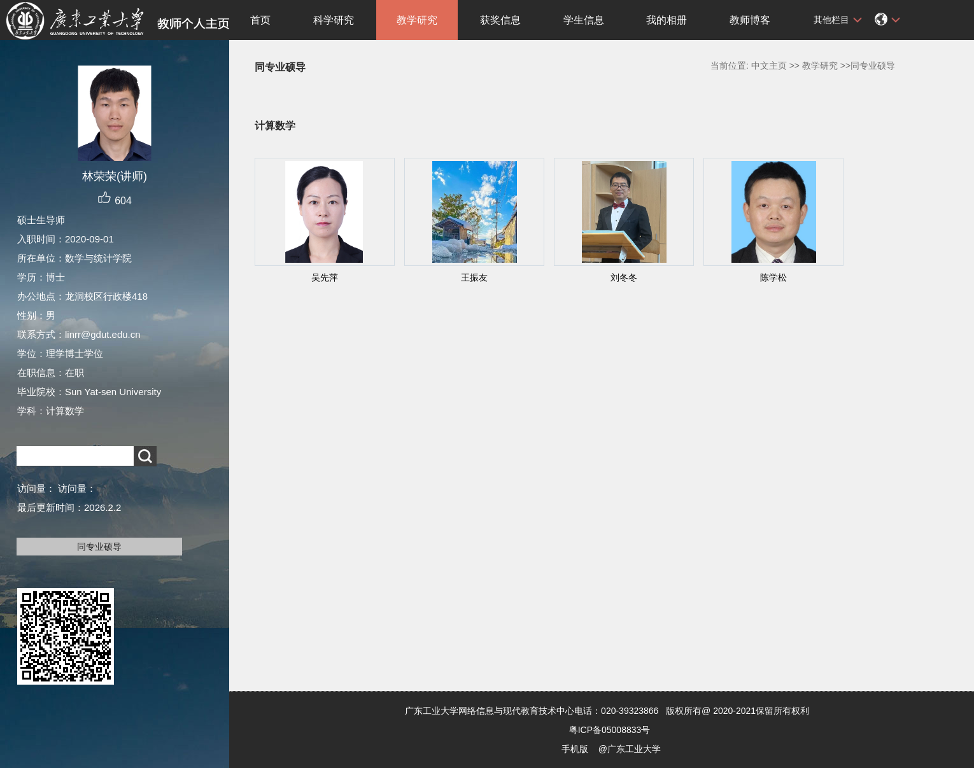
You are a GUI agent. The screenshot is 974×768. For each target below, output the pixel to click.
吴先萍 (324, 277)
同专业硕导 (99, 546)
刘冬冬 (624, 277)
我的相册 (666, 20)
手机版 (574, 749)
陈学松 (773, 277)
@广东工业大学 (629, 749)
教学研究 (417, 20)
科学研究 (333, 20)
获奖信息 (500, 20)
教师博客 (750, 20)
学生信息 (583, 20)
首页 (260, 20)
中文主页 (769, 65)
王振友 (474, 277)
